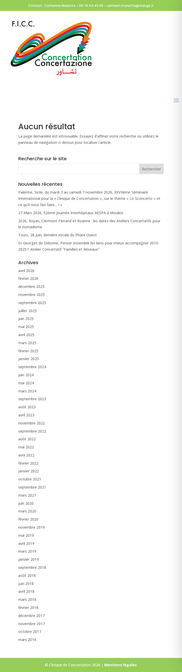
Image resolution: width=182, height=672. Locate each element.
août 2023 (27, 406)
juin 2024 (26, 374)
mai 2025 (26, 326)
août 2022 (27, 438)
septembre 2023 (32, 398)
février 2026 (28, 278)
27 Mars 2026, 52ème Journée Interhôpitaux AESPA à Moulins (70, 212)
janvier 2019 (28, 559)
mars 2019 (27, 551)
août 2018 (27, 575)
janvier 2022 (28, 470)
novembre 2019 (31, 527)
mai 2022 (26, 447)
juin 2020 (26, 503)
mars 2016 (27, 639)
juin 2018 (26, 583)
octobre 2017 (29, 631)
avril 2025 (26, 334)
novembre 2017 (31, 623)
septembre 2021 (32, 487)
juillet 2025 (27, 310)
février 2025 (28, 350)
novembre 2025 (31, 294)
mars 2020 (27, 511)
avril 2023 (26, 414)
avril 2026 (26, 270)
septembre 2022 (32, 431)
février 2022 (28, 463)
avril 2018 (26, 591)
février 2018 (28, 607)
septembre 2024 (32, 366)
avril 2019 (26, 543)
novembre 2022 (31, 423)
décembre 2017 (31, 615)
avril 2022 (26, 455)
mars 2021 (27, 495)
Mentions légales (120, 664)
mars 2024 (27, 391)
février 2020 (28, 519)
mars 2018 (27, 599)
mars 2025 (27, 342)
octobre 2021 (29, 479)
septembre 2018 (32, 567)
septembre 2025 (32, 302)
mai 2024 (26, 382)
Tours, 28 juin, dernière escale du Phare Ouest (57, 234)
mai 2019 (26, 535)
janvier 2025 (28, 358)
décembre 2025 (31, 286)
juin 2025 (26, 318)
